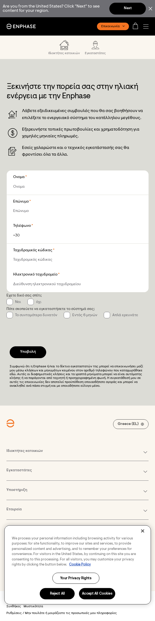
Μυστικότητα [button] (33, 606)
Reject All (57, 593)
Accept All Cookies (97, 593)
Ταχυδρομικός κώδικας (32, 250)
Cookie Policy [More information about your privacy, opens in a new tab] (80, 564)
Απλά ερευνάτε (125, 315)
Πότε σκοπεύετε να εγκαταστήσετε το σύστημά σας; (50, 309)
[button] (147, 26)
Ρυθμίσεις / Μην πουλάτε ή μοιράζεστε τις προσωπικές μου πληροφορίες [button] (61, 613)
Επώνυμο (21, 202)
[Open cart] (137, 26)
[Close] (143, 531)
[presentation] (47, 329)
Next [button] (128, 8)
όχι (38, 302)
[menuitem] (64, 47)
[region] (77, 565)
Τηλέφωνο (22, 226)
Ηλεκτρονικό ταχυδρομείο (35, 275)
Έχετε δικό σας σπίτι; (24, 296)
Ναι (18, 302)
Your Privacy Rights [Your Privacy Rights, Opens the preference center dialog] (75, 578)
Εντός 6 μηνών (84, 315)
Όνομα (19, 177)
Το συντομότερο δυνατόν (36, 315)
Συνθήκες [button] (13, 606)
